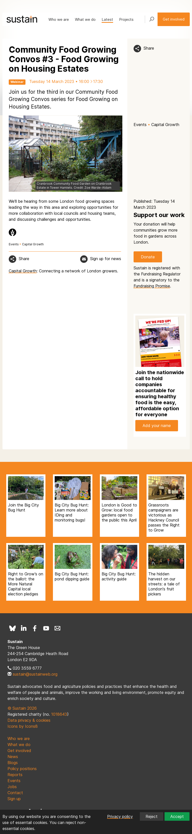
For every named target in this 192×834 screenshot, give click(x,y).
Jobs (12, 786)
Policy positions (22, 768)
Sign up (14, 798)
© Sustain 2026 (22, 708)
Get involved (174, 19)
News (12, 756)
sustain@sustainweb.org (35, 674)
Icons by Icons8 (22, 726)
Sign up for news (105, 258)
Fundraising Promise (152, 285)
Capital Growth (165, 124)
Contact (15, 792)
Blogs (12, 762)
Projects (126, 19)
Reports (14, 774)
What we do (85, 19)
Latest (107, 19)
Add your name (157, 425)
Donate (148, 256)
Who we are (58, 19)
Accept (177, 816)
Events (140, 124)
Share (149, 48)
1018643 (59, 714)
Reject (152, 816)
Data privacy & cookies (28, 720)
